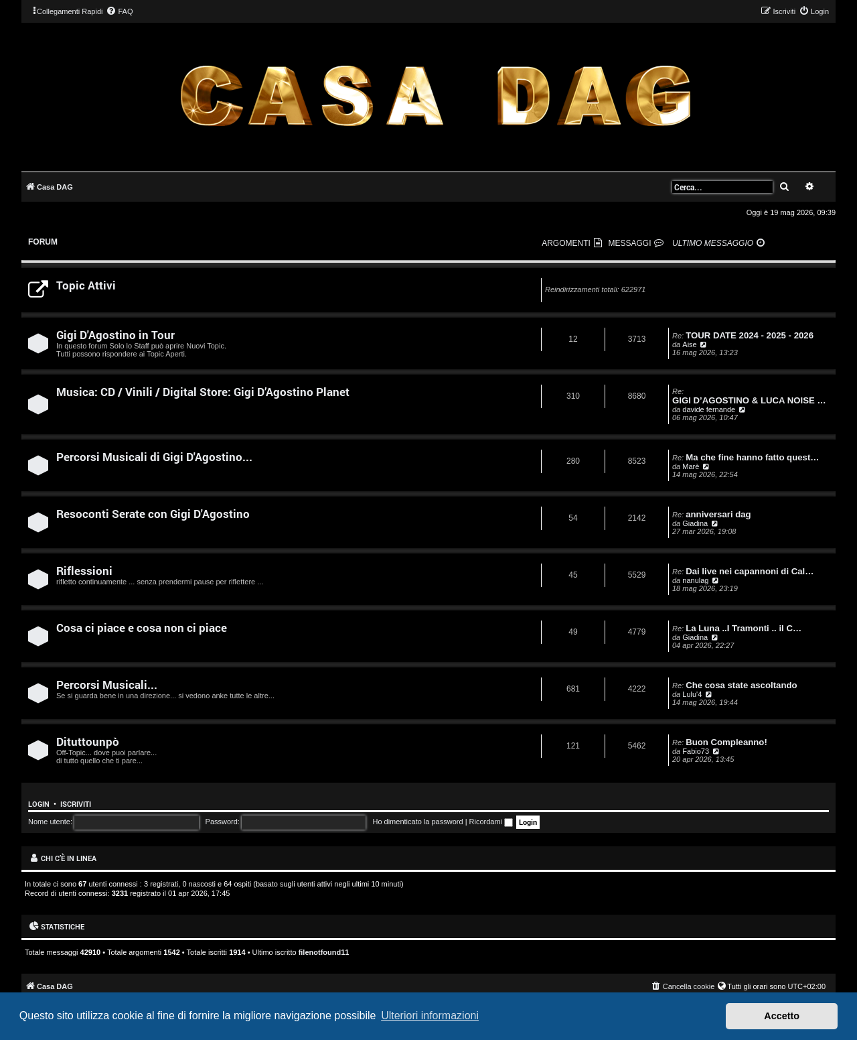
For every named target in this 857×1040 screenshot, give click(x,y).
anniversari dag (718, 514)
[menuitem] (119, 11)
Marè (690, 466)
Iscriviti (75, 804)
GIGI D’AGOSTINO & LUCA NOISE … (749, 400)
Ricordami (491, 822)
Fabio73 (695, 751)
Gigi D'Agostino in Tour (115, 335)
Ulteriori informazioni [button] (430, 1015)
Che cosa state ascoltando (741, 685)
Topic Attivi (86, 285)
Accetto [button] (781, 1016)
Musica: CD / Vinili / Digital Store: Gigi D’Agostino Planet (202, 392)
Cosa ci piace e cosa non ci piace (141, 628)
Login (39, 804)
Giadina (695, 523)
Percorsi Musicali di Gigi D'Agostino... (154, 457)
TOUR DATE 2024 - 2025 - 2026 (749, 335)
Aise (689, 344)
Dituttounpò (87, 741)
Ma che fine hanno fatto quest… (752, 457)
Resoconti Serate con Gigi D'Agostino (153, 514)
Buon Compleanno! (726, 742)
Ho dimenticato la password (417, 822)
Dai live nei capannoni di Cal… (749, 571)
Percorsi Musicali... (106, 684)
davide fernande (708, 409)
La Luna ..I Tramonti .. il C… (743, 628)
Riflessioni (84, 571)
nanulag (695, 580)
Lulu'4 (692, 694)
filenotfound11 (324, 952)
